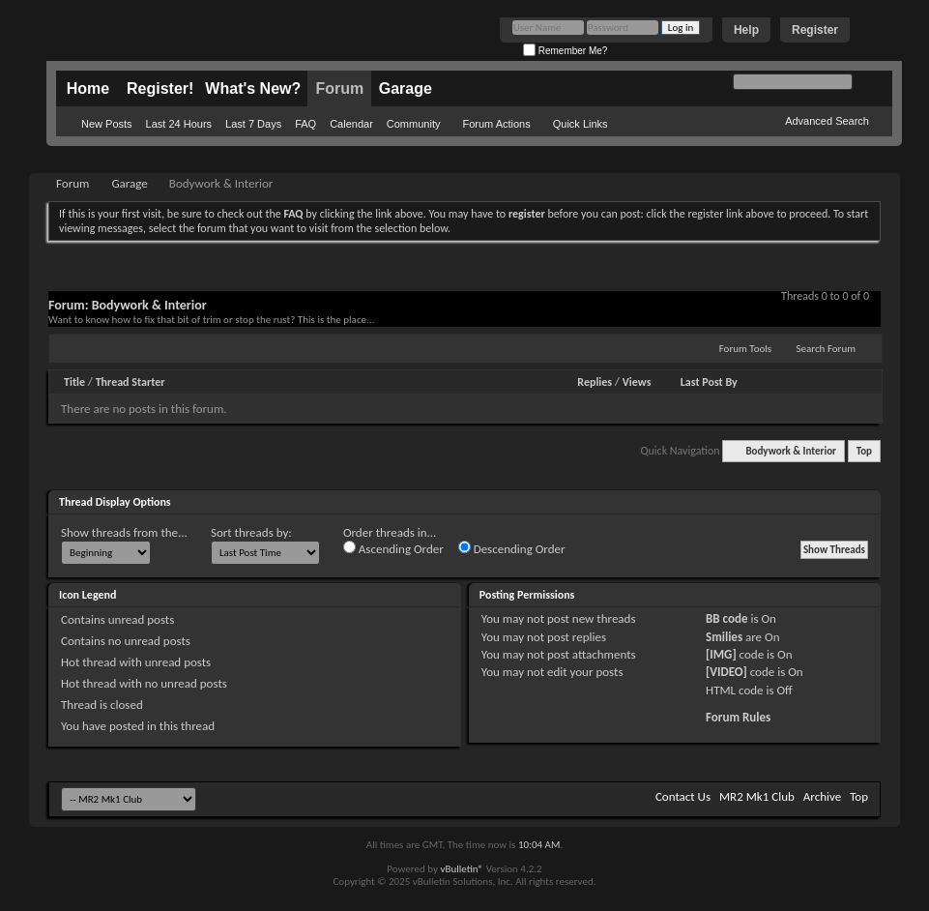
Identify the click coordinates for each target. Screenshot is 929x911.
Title (74, 382)
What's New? (253, 88)
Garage (405, 88)
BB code (726, 618)
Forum (339, 88)
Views (637, 382)
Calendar (351, 124)
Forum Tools (745, 348)
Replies (594, 382)
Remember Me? (565, 50)
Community (414, 124)
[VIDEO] (726, 671)
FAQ (305, 124)
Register (815, 30)
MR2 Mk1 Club (757, 796)
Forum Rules (738, 717)
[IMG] (721, 654)
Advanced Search (827, 121)
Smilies (724, 637)
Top (864, 451)
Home (88, 88)
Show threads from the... (124, 532)
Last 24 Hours (179, 124)
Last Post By (709, 382)
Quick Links (580, 124)
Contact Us (683, 796)
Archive (822, 796)
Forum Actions (496, 124)
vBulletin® (461, 869)
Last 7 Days (253, 124)
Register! (160, 88)
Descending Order (512, 548)
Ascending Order (393, 548)
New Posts (106, 124)
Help (746, 30)
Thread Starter (130, 382)
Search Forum (826, 348)
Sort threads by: (251, 532)
